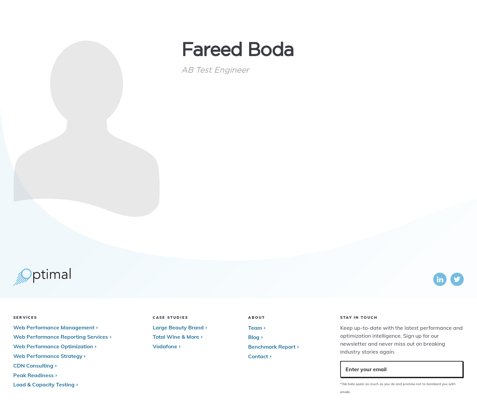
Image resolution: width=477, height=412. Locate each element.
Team (255, 327)
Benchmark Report (271, 346)
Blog (253, 337)
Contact (258, 356)
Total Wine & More (176, 336)
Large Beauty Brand (178, 327)
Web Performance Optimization (53, 346)
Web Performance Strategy (47, 356)
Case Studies (354, 16)
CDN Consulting (33, 365)
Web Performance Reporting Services (60, 336)
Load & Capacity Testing (44, 384)
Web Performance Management (53, 327)
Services (316, 16)
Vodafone (165, 346)
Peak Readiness (33, 375)
